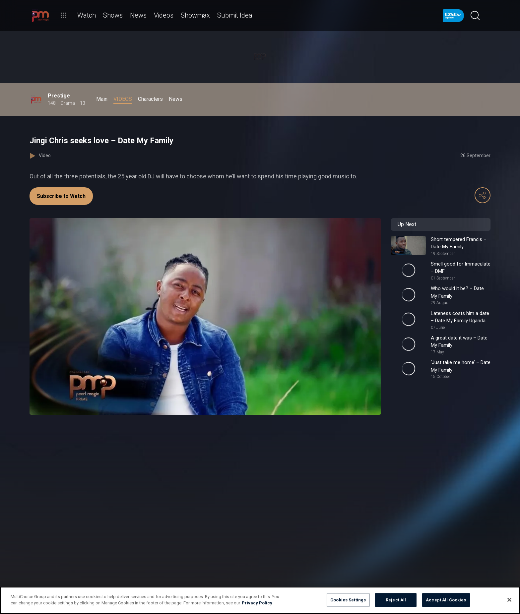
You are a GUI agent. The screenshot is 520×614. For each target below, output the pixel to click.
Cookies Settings (348, 599)
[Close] (509, 599)
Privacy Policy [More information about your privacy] (257, 602)
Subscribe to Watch (61, 196)
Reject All (396, 599)
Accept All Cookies (446, 599)
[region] (260, 600)
